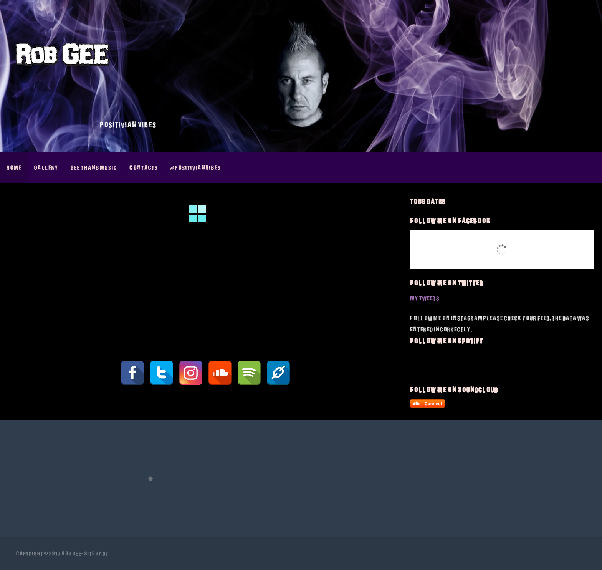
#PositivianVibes (195, 167)
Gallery (46, 167)
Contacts (143, 167)
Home (14, 167)
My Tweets (424, 298)
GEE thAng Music (93, 167)
